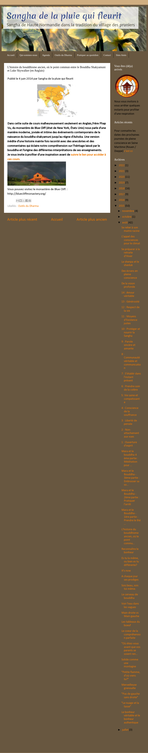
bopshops (89, 746)
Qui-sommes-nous (28, 55)
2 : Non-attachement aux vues (130, 433)
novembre (128, 211)
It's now (126, 570)
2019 (122, 182)
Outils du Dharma (63, 55)
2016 (122, 200)
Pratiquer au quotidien (87, 55)
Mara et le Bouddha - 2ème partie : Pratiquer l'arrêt (130, 497)
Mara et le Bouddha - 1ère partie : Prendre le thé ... (131, 517)
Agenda (46, 55)
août (125, 222)
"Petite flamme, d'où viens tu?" (130, 676)
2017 (122, 194)
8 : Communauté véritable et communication (131, 361)
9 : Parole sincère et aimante (128, 345)
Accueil (11, 55)
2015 (122, 205)
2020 (122, 177)
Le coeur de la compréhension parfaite (131, 635)
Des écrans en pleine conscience (129, 275)
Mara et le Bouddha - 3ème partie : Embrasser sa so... (130, 477)
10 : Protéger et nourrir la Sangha (130, 333)
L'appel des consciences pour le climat (130, 240)
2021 (122, 171)
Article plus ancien (92, 220)
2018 (122, 188)
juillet (125, 729)
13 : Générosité (130, 301)
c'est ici (128, 151)
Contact (107, 55)
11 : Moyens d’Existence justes (129, 320)
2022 (122, 165)
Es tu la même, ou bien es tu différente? (130, 562)
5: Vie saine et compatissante (130, 399)
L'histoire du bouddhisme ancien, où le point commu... (130, 536)
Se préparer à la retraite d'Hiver (130, 253)
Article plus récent (22, 220)
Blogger (113, 746)
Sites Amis (121, 55)
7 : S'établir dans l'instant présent (131, 377)
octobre (127, 216)
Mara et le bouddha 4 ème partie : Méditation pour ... (129, 458)
